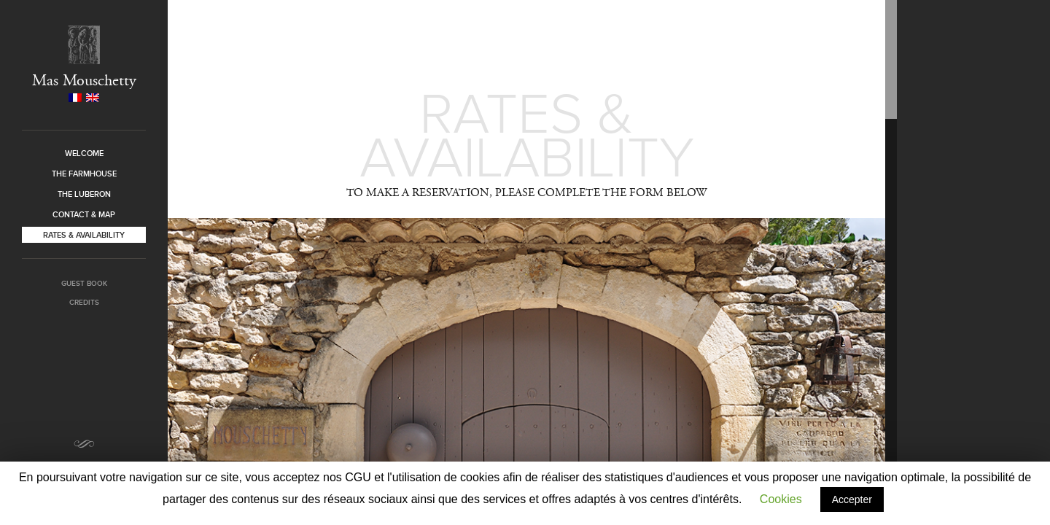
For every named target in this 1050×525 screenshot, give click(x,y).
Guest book (84, 283)
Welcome (84, 153)
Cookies (781, 499)
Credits (84, 302)
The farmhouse (84, 173)
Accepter (852, 499)
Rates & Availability (84, 234)
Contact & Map (83, 214)
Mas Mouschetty (84, 80)
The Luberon (84, 194)
